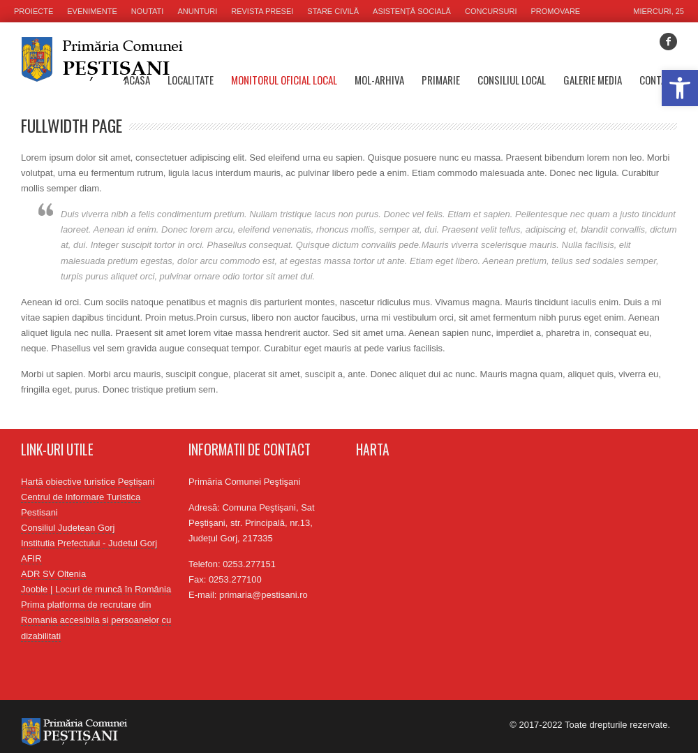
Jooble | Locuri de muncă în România (96, 589)
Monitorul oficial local (284, 79)
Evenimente (92, 11)
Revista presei (262, 11)
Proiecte (33, 11)
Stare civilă (333, 11)
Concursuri (491, 11)
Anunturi (197, 11)
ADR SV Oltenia (53, 574)
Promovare (556, 11)
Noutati (147, 11)
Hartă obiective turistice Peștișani (87, 481)
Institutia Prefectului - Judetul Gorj (89, 543)
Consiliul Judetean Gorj (67, 527)
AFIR (31, 558)
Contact (658, 79)
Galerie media (592, 79)
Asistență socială (412, 11)
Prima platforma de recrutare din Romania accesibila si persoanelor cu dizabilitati (96, 620)
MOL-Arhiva (379, 79)
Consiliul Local (511, 79)
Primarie (441, 79)
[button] (680, 88)
